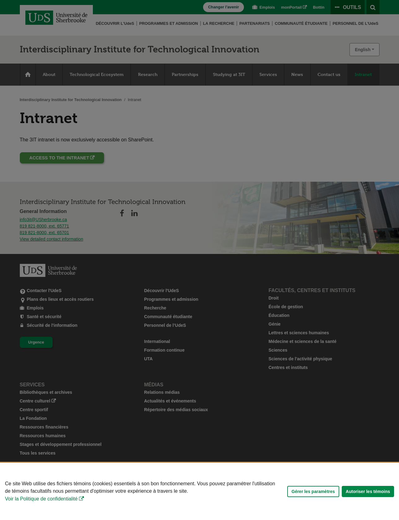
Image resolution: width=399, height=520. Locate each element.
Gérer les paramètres (313, 491)
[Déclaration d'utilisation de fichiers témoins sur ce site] (199, 491)
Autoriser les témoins (368, 491)
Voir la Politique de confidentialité (41, 498)
